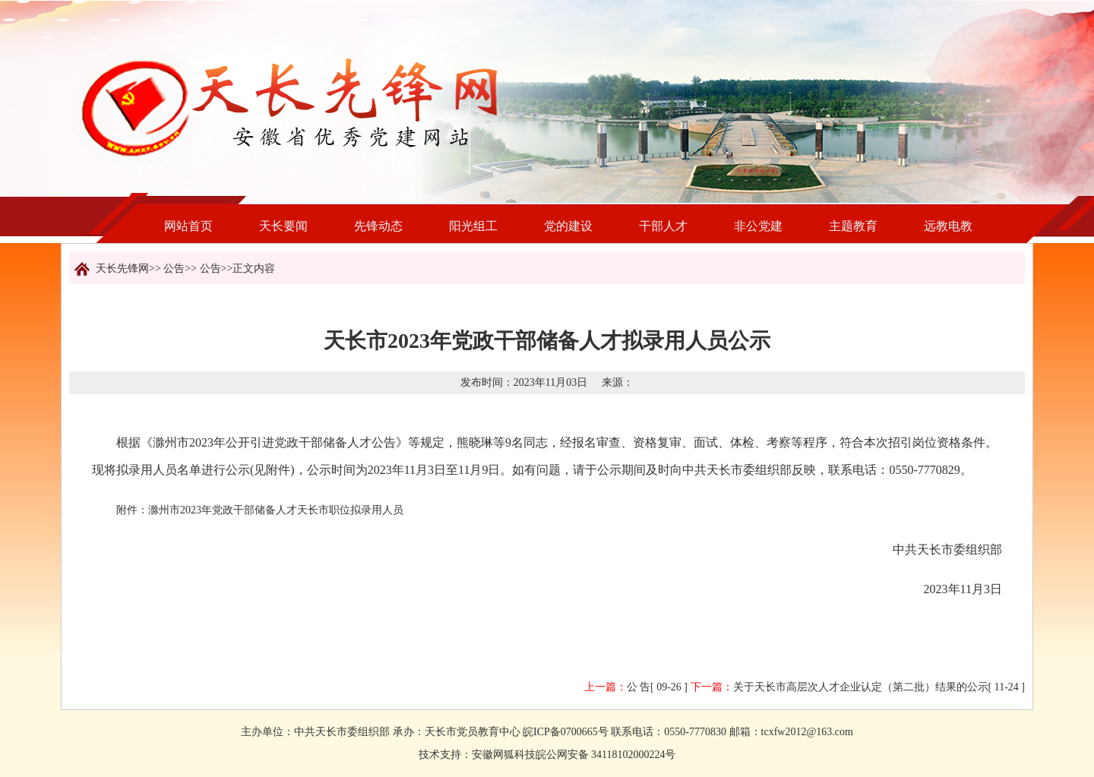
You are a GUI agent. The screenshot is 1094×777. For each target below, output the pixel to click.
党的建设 (568, 226)
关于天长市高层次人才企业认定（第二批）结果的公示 (860, 687)
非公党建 (758, 226)
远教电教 (948, 226)
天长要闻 (283, 226)
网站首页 (188, 226)
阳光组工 (473, 226)
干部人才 (663, 226)
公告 (174, 268)
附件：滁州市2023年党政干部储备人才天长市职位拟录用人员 (259, 510)
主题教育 (853, 226)
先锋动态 (378, 226)
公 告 (639, 687)
